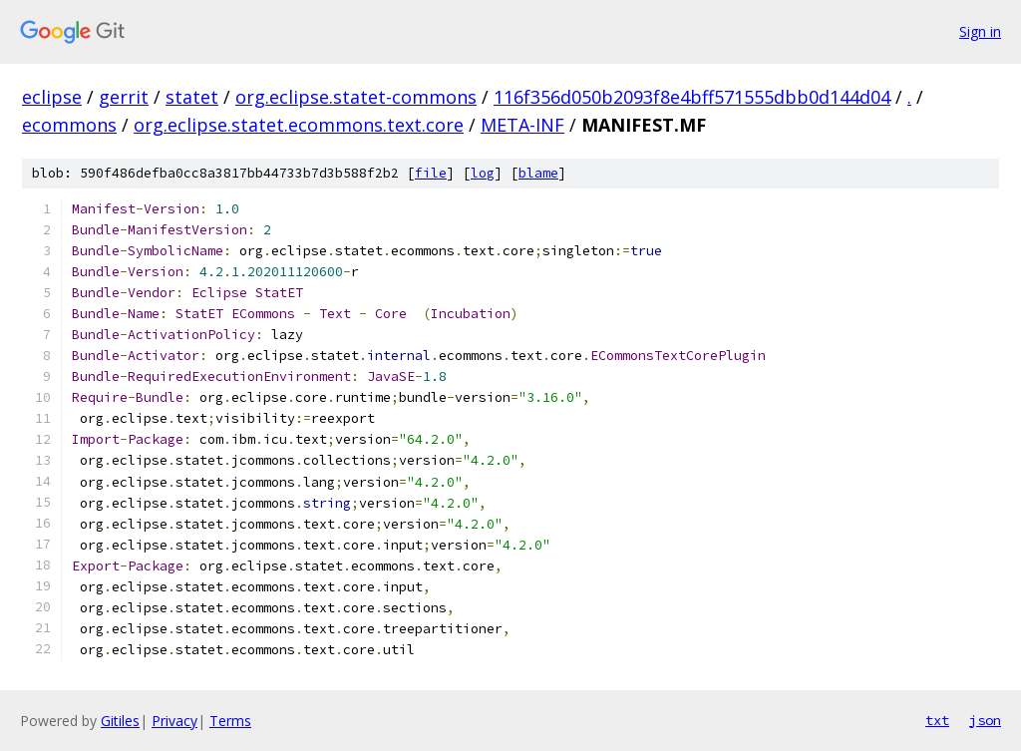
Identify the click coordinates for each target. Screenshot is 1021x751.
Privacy (174, 720)
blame (538, 173)
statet (192, 97)
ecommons (69, 125)
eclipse (52, 97)
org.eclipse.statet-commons (356, 97)
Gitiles (120, 720)
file (431, 173)
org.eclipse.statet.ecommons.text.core (299, 125)
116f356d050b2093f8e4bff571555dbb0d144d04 (692, 97)
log (483, 173)
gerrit (124, 97)
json (985, 720)
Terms (230, 720)
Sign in (980, 31)
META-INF (522, 125)
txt (937, 720)
